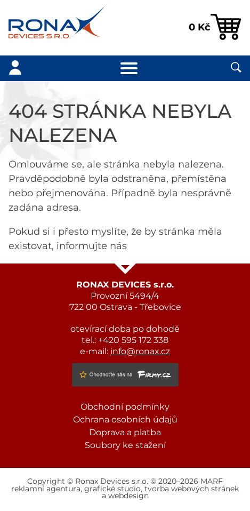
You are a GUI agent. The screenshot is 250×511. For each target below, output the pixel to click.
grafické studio (112, 489)
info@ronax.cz (140, 351)
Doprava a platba (125, 432)
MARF (211, 481)
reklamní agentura (45, 489)
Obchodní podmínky (125, 407)
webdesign (128, 496)
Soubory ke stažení (125, 445)
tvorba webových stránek (191, 489)
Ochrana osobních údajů (125, 420)
